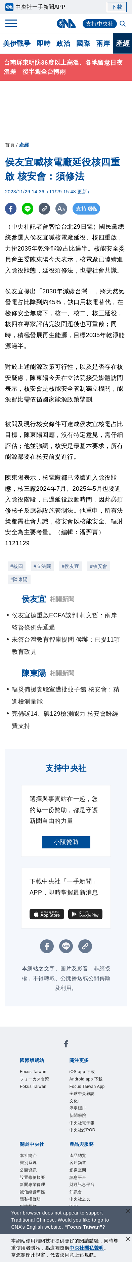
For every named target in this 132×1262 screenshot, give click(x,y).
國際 (83, 43)
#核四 (16, 566)
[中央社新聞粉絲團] (66, 1045)
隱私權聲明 (31, 1204)
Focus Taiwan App (88, 1087)
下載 (116, 7)
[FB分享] (11, 209)
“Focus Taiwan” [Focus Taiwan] (83, 1227)
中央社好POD (84, 1133)
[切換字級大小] (62, 209)
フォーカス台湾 (36, 1079)
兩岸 (103, 43)
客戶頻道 (79, 1166)
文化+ (75, 1102)
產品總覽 (79, 1159)
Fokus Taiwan (34, 1087)
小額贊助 (66, 842)
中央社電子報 (83, 1125)
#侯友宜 (70, 566)
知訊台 (76, 1197)
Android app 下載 (87, 1079)
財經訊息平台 (83, 1189)
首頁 (10, 145)
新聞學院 (79, 1118)
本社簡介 (29, 1159)
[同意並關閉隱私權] (128, 1239)
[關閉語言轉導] (128, 1212)
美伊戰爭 (17, 43)
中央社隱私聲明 (87, 1248)
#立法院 (42, 566)
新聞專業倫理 (33, 1189)
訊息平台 (79, 1182)
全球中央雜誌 (83, 1095)
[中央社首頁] (66, 23)
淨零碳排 (79, 1110)
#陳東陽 (19, 579)
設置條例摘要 (33, 1182)
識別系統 (29, 1166)
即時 (43, 43)
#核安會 (98, 566)
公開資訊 (29, 1174)
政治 (63, 43)
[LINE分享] (28, 209)
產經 (24, 145)
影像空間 (79, 1174)
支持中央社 (100, 24)
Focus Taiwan (34, 1071)
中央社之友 (81, 1204)
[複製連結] (45, 209)
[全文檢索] (123, 24)
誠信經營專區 (33, 1197)
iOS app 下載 (83, 1071)
